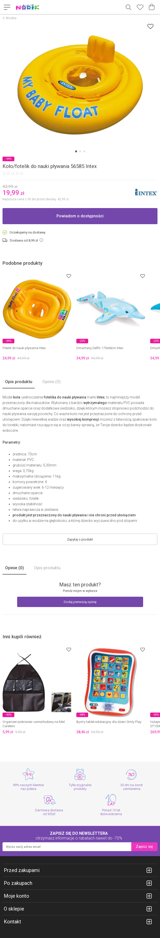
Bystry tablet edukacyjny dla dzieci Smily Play (108, 722)
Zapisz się (144, 846)
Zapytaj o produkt (80, 539)
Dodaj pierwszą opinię (80, 602)
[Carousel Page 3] (84, 151)
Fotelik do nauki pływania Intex (24, 348)
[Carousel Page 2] (80, 151)
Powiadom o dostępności (80, 216)
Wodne (11, 18)
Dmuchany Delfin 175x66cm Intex (99, 348)
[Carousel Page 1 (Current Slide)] (76, 151)
